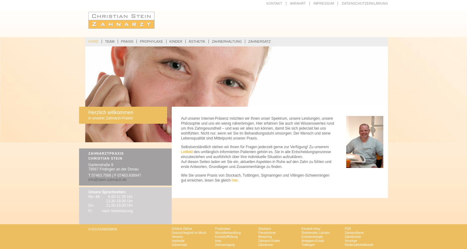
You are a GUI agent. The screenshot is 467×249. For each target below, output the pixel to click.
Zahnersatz (179, 245)
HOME (93, 41)
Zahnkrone (265, 245)
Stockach (264, 228)
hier (235, 180)
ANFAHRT (298, 3)
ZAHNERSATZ (259, 41)
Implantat (178, 241)
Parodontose (267, 232)
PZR (348, 228)
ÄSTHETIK (197, 41)
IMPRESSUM (323, 3)
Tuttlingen (308, 245)
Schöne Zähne (182, 228)
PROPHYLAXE (151, 41)
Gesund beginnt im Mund (189, 232)
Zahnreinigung (225, 245)
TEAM (110, 41)
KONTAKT (274, 3)
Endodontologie (312, 236)
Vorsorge (351, 241)
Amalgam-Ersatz (312, 241)
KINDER (176, 41)
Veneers (177, 236)
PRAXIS (127, 41)
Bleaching (265, 236)
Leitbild (187, 152)
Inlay (218, 241)
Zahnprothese (354, 232)
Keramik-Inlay (310, 228)
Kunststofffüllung (226, 236)
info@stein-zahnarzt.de (107, 180)
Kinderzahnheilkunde (359, 245)
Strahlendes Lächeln (315, 232)
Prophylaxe (222, 228)
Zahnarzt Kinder (269, 241)
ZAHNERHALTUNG (227, 41)
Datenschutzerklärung (365, 3)
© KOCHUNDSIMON (102, 229)
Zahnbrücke (353, 236)
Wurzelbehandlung (228, 232)
